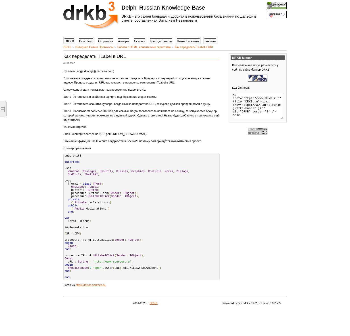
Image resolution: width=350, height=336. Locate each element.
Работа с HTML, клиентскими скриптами (144, 47)
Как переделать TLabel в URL (194, 47)
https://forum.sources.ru (90, 311)
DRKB (67, 47)
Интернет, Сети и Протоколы (94, 47)
